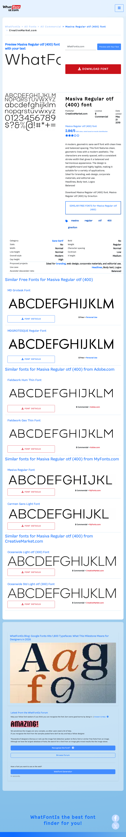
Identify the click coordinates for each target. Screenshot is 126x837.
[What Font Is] (11, 8)
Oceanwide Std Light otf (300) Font (31, 584)
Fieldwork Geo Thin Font (24, 420)
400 (109, 221)
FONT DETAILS (31, 319)
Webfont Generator (63, 772)
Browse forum (63, 755)
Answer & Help (101, 717)
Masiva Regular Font (21, 470)
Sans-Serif (57, 241)
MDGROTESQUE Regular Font (27, 330)
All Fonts (30, 27)
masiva (75, 221)
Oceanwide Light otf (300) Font (28, 552)
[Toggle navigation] (119, 8)
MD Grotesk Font (19, 290)
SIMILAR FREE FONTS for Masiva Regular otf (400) (93, 208)
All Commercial (50, 27)
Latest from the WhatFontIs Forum (29, 713)
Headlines (97, 267)
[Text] (80, 47)
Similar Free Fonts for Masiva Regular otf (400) (49, 280)
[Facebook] (115, 818)
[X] (115, 826)
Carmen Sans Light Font (24, 504)
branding (61, 264)
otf (99, 221)
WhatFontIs (12, 27)
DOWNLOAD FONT (93, 69)
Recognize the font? (63, 748)
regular (88, 221)
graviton (72, 227)
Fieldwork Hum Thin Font (24, 380)
